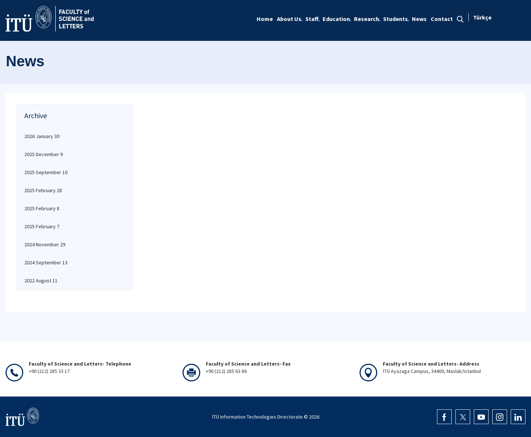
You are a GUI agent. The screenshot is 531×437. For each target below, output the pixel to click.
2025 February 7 (41, 226)
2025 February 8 (41, 208)
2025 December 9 (43, 154)
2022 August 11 (41, 280)
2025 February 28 (43, 190)
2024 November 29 (44, 244)
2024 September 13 (45, 262)
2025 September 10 (45, 172)
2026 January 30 (41, 136)
